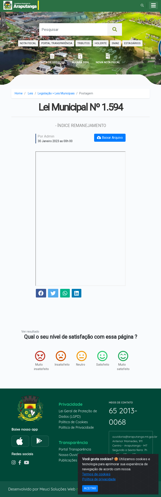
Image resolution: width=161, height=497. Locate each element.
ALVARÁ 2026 (80, 58)
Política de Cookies (73, 422)
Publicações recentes (75, 460)
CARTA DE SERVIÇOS (52, 58)
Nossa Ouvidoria (71, 455)
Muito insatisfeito (40, 361)
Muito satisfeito (123, 361)
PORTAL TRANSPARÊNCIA (56, 43)
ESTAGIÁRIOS (132, 43)
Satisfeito (102, 358)
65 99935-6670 (124, 459)
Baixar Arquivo (110, 138)
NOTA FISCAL (28, 43)
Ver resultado (30, 331)
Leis (30, 93)
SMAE (115, 43)
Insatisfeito (61, 358)
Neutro (81, 358)
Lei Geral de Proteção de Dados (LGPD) (78, 414)
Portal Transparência (75, 449)
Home (19, 93)
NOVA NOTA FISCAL (108, 58)
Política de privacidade (99, 494)
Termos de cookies (96, 488)
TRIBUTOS (83, 43)
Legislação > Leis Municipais (56, 93)
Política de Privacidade (76, 427)
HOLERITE (101, 43)
